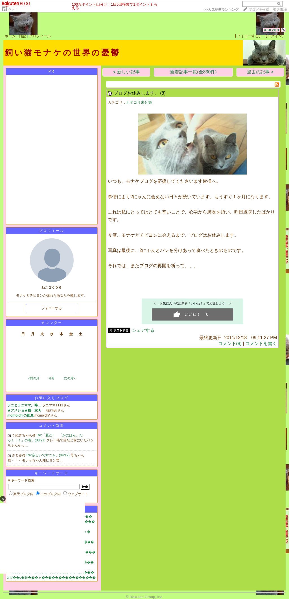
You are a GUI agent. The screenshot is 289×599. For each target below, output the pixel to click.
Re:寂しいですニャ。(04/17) (49, 455)
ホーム (10, 36)
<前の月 (33, 378)
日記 (22, 36)
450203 (271, 30)
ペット (13, 9)
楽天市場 (280, 10)
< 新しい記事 (126, 71)
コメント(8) (230, 343)
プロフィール (40, 36)
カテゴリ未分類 (139, 102)
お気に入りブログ (52, 398)
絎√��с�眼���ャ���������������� (51, 578)
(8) (163, 93)
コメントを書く (261, 343)
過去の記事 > (260, 71)
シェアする (143, 330)
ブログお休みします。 (136, 93)
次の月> (69, 378)
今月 (52, 378)
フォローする (51, 308)
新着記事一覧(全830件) (193, 71)
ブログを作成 (259, 10)
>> (221, 10)
